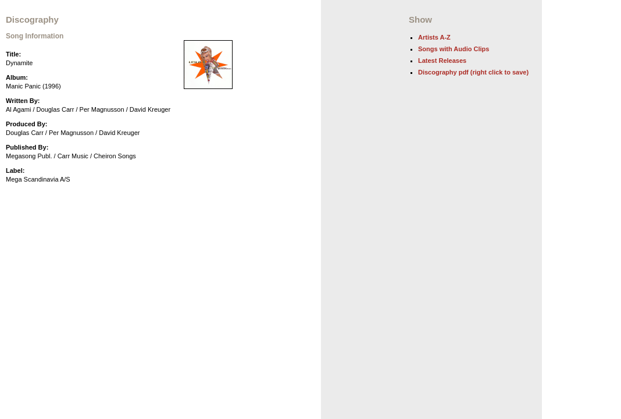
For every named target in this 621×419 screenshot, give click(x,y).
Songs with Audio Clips (453, 48)
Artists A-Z (434, 37)
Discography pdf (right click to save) (473, 72)
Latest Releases (442, 60)
